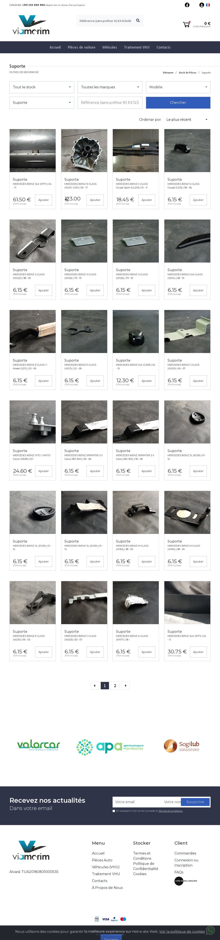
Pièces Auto (102, 860)
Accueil (55, 47)
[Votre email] (137, 802)
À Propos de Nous (107, 888)
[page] (105, 685)
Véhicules (109, 47)
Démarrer (168, 72)
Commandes (185, 853)
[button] (208, 5)
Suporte (206, 72)
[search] (110, 21)
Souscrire (195, 802)
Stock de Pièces (187, 72)
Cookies (139, 874)
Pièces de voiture (81, 47)
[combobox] (110, 103)
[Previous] (115, 685)
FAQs (178, 872)
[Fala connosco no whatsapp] (210, 930)
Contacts (164, 47)
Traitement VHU (137, 47)
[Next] (125, 685)
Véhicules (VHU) (106, 867)
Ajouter (43, 200)
